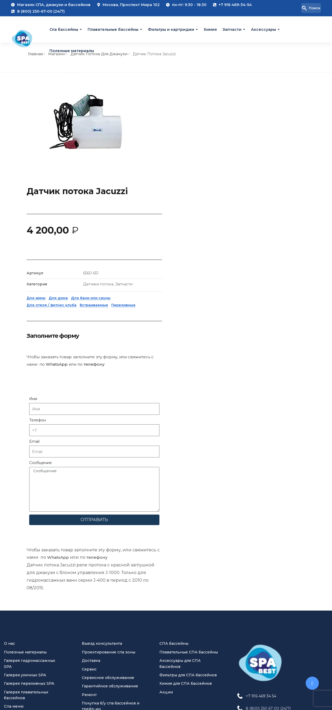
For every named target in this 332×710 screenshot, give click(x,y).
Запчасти (232, 29)
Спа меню (14, 526)
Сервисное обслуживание (108, 497)
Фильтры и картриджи (171, 29)
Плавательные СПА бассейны (188, 472)
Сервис (89, 489)
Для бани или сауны (244, 185)
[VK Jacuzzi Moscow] (243, 643)
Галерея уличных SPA (25, 495)
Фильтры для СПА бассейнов (188, 495)
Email (188, 328)
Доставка (91, 480)
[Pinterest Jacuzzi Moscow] (265, 643)
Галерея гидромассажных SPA (29, 483)
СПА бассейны (173, 463)
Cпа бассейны (63, 29)
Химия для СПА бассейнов (185, 503)
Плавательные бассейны (113, 29)
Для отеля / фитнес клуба (205, 192)
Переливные (277, 192)
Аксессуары (263, 29)
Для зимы (189, 185)
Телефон (191, 307)
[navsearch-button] (306, 8)
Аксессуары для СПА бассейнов (180, 483)
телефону (88, 218)
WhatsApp (48, 218)
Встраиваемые (248, 192)
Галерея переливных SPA (29, 503)
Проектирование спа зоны (108, 472)
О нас (9, 463)
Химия (210, 29)
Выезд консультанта (102, 463)
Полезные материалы (71, 50)
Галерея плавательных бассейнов (26, 515)
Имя (187, 285)
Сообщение (194, 349)
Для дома (212, 185)
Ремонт (89, 514)
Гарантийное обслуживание (110, 506)
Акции (166, 512)
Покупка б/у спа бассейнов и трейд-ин (110, 526)
